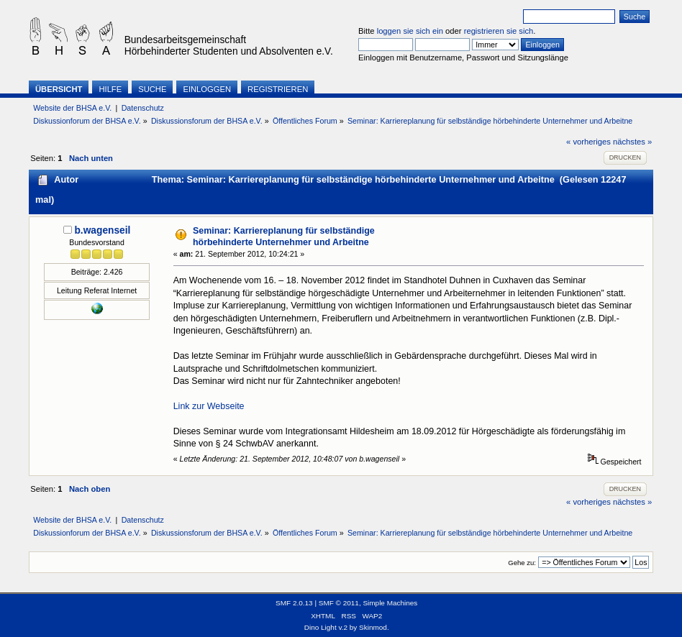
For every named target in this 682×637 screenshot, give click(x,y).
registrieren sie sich (499, 31)
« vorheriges (588, 141)
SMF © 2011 (339, 603)
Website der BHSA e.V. (72, 108)
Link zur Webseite (209, 406)
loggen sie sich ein (410, 31)
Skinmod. (374, 627)
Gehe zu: (522, 563)
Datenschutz (143, 108)
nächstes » (632, 141)
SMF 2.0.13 (294, 603)
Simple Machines (390, 603)
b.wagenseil (102, 230)
